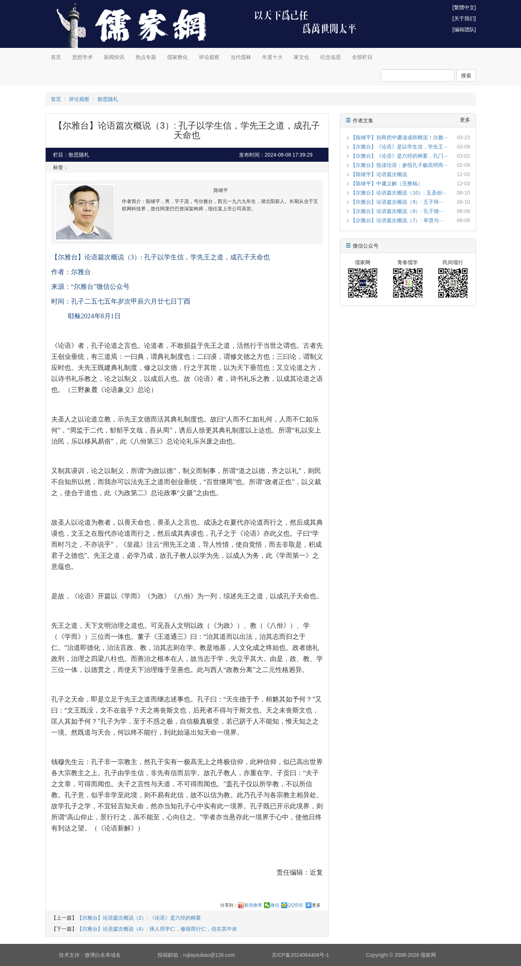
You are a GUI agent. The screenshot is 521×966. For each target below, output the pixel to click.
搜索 (466, 75)
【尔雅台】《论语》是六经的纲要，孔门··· (399, 156)
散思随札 (108, 99)
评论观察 (209, 57)
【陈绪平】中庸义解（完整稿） (387, 183)
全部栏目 (362, 57)
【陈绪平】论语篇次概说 (379, 174)
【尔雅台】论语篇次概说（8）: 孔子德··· (397, 211)
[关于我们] (464, 18)
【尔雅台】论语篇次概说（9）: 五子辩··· (397, 202)
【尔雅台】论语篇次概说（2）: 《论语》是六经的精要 (139, 918)
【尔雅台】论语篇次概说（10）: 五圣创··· (398, 193)
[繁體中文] (464, 7)
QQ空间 (295, 905)
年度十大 (272, 57)
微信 (274, 905)
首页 (56, 57)
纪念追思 (330, 57)
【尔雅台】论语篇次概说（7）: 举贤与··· (397, 220)
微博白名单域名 (103, 955)
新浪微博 (253, 905)
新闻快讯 (114, 57)
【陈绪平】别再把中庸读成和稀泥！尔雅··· (399, 137)
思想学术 (82, 57)
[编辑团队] (464, 29)
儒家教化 (177, 57)
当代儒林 (240, 57)
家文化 (301, 57)
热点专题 (145, 57)
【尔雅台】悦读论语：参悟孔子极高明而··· (399, 165)
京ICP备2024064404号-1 (300, 955)
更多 (316, 905)
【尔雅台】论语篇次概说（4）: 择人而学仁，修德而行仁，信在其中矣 (157, 929)
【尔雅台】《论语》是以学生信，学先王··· (399, 147)
